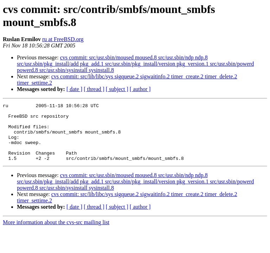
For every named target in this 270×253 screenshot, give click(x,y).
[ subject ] (117, 89)
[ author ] (140, 89)
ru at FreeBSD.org (62, 39)
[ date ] (74, 89)
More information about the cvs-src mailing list (56, 234)
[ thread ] (94, 89)
